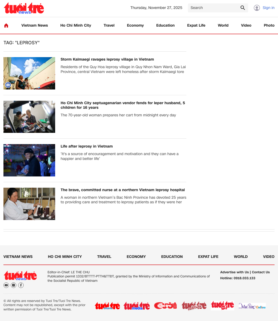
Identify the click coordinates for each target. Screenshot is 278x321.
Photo (269, 25)
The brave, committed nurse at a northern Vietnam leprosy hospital (123, 190)
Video (246, 25)
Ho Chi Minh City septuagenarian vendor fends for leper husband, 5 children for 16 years (123, 105)
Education (165, 25)
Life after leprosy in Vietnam (87, 146)
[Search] (218, 7)
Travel (109, 25)
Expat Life (196, 25)
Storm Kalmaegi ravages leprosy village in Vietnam (107, 59)
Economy (135, 25)
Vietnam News (34, 25)
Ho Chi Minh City (75, 25)
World (223, 25)
